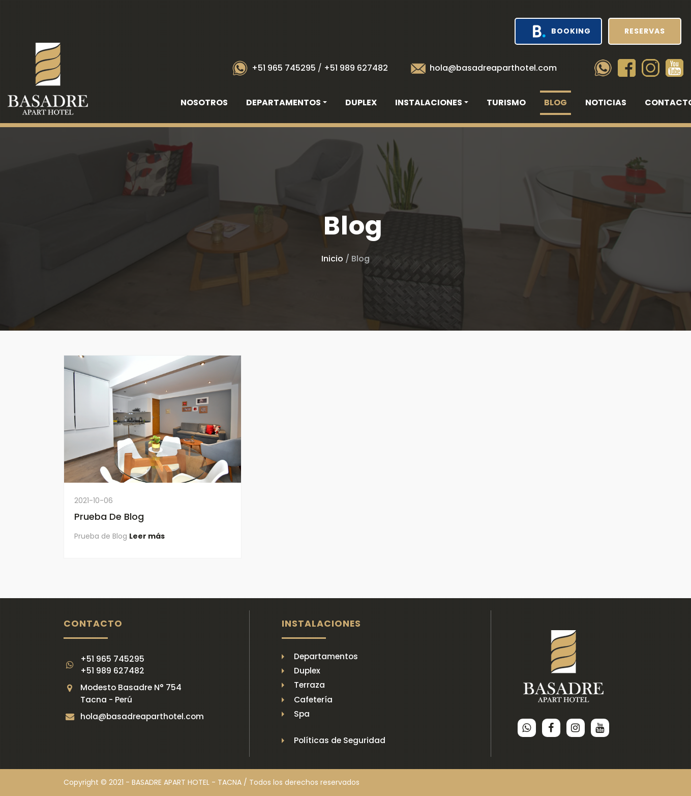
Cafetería (313, 699)
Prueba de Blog (109, 516)
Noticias (605, 102)
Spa (302, 714)
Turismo (506, 102)
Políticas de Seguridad (339, 740)
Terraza (309, 685)
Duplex (361, 102)
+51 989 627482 (356, 68)
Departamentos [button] (283, 102)
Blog (555, 102)
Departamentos (326, 656)
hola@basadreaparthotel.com (493, 68)
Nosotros (204, 102)
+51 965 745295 (284, 68)
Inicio (332, 258)
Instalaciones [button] (428, 102)
